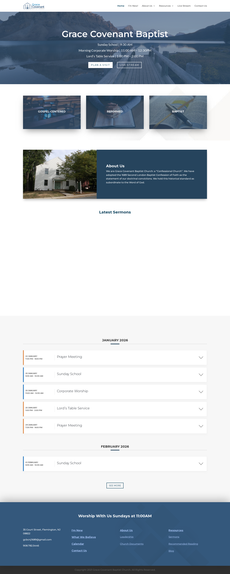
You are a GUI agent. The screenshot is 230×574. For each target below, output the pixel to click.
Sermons (174, 536)
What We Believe (84, 537)
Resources (165, 6)
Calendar (78, 544)
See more (115, 485)
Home (120, 6)
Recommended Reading (183, 543)
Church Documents (131, 543)
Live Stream (184, 6)
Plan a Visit (100, 65)
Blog (171, 551)
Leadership (126, 536)
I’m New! (133, 6)
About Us (147, 6)
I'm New (77, 530)
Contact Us (201, 6)
